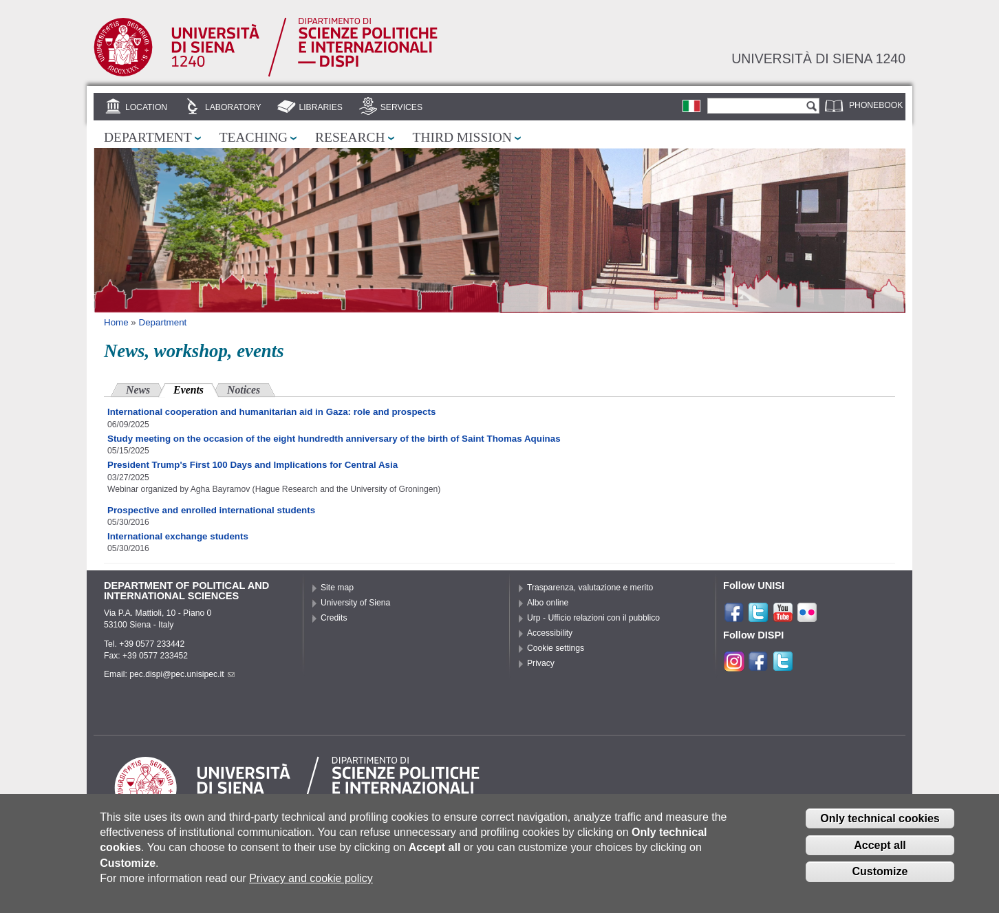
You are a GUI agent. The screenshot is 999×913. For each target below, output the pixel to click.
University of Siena (355, 603)
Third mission (462, 137)
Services (401, 107)
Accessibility (549, 633)
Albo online (547, 603)
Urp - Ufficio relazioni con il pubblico (593, 618)
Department (148, 137)
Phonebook (876, 105)
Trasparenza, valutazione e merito (590, 587)
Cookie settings (555, 648)
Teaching (253, 137)
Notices (243, 390)
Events (196, 388)
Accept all (880, 846)
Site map (337, 587)
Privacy (541, 663)
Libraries (321, 107)
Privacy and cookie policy (311, 879)
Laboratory (233, 107)
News (138, 390)
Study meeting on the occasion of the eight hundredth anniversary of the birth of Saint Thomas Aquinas (334, 438)
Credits (334, 618)
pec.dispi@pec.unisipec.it (181, 674)
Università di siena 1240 (818, 58)
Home (116, 322)
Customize (880, 873)
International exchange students (177, 536)
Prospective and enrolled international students (211, 510)
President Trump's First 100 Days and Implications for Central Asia (252, 465)
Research (350, 137)
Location (146, 107)
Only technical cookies (879, 820)
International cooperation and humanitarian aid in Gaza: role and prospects (271, 412)
